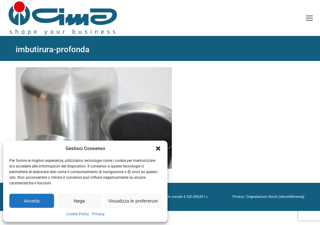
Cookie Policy (77, 214)
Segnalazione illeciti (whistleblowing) (275, 197)
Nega (79, 200)
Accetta (31, 200)
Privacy (98, 214)
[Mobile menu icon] (309, 18)
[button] (158, 148)
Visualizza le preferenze (133, 200)
